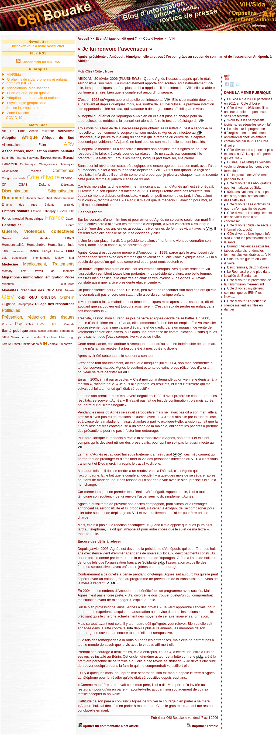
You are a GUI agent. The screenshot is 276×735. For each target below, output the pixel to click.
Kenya (46, 251)
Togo (71, 337)
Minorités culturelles (38, 283)
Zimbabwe (65, 344)
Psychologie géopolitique (26, 103)
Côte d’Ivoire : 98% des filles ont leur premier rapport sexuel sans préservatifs (246, 112)
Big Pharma (18, 157)
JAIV (5, 251)
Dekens (44, 185)
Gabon (70, 218)
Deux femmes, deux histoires (248, 267)
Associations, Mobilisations (28, 88)
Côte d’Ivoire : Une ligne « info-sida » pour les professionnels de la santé (247, 238)
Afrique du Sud (58, 138)
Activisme (66, 131)
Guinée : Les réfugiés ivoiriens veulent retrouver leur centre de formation (247, 166)
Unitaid (25, 344)
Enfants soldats (15, 211)
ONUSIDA (48, 297)
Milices (69, 277)
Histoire (68, 238)
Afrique (30, 137)
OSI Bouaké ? (213, 26)
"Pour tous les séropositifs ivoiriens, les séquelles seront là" (247, 122)
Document (13, 197)
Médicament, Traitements (48, 264)
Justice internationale (22, 108)
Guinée (6, 238)
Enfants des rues (19, 204)
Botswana (33, 157)
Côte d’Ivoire (43, 177)
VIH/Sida (14, 75)
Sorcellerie (50, 337)
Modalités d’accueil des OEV (28, 290)
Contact (220, 32)
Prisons (7, 324)
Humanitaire (56, 245)
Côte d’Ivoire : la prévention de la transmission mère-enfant (247, 282)
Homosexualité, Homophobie (23, 245)
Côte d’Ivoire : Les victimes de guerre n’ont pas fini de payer (247, 206)
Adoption (10, 138)
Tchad (62, 337)
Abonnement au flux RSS (40, 62)
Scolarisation (37, 330)
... (254, 32)
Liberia (58, 251)
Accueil (83, 38)
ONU (33, 297)
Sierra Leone (20, 337)
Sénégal (52, 330)
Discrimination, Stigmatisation (38, 191)
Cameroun (9, 164)
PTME (29, 324)
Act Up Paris (13, 131)
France (54, 217)
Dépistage (67, 184)
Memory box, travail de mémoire (38, 270)
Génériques (12, 225)
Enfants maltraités (59, 204)
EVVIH (62, 211)
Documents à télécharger (250, 26)
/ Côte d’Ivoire (102, 71)
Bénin (5, 157)
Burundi (68, 158)
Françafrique (34, 218)
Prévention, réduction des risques (38, 317)
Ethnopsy (49, 211)
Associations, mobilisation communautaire (38, 151)
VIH (43, 343)
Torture (6, 344)
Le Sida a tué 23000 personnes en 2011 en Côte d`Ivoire (248, 101)
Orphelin (67, 297)
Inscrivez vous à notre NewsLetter (38, 46)
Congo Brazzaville (14, 178)
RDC (56, 324)
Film (71, 211)
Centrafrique (28, 164)
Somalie (35, 337)
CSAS (23, 185)
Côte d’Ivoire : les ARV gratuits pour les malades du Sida (247, 185)
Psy (18, 324)
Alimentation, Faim (24, 145)
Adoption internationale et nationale (35, 98)
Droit (49, 198)
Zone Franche (18, 113)
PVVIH (43, 324)
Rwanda (69, 324)
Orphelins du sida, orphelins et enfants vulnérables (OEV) (35, 81)
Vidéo (35, 344)
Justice (33, 251)
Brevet (45, 158)
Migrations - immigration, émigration (33, 277)
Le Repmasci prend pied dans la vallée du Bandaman (247, 274)
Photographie (25, 304)
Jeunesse (17, 251)
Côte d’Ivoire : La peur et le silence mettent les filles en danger (245, 305)
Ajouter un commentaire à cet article (111, 726)
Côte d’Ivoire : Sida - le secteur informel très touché (247, 227)
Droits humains (64, 198)
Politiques (11, 310)
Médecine (10, 264)
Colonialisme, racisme (21, 170)
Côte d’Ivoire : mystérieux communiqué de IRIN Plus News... (244, 293)
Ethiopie (36, 211)
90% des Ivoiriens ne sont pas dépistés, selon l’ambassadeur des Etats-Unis (247, 196)
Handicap (46, 238)
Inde (71, 245)
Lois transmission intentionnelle (26, 257)
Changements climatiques (56, 164)
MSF (59, 290)
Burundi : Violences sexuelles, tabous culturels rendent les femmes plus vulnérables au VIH (247, 250)
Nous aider (240, 32)
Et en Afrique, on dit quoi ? (28, 93)
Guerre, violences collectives (38, 231)
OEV (8, 296)
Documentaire (35, 198)
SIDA (5, 337)
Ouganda (8, 304)
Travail (16, 344)
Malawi (59, 257)
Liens (205, 32)
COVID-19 (14, 118)
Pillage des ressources (54, 304)
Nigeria (69, 290)
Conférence (63, 170)
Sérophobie (67, 330)
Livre (70, 251)
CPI (4, 185)
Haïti (26, 238)
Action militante (41, 131)
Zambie (53, 344)
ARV (69, 144)
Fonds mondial (13, 218)
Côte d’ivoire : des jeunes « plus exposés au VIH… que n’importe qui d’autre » (248, 154)
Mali (71, 257)
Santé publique (15, 331)
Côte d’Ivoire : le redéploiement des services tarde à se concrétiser (248, 217)
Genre (70, 225)
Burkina (57, 157)
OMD (21, 297)
